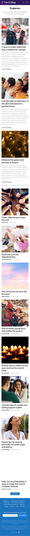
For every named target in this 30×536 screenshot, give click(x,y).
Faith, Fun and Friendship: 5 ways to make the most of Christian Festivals (13, 484)
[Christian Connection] (10, 2)
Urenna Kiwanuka (5, 333)
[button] (24, 2)
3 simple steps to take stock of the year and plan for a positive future (15, 104)
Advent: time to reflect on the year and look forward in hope (14, 368)
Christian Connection (6, 259)
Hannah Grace (4, 222)
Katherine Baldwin (5, 296)
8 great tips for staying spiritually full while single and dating (13, 444)
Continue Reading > (6, 69)
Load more (15, 493)
